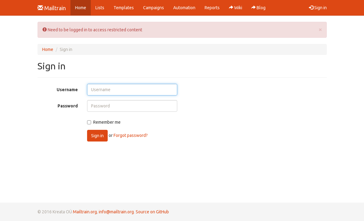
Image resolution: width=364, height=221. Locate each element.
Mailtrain (52, 8)
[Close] (320, 29)
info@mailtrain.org (116, 211)
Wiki (235, 7)
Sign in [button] (318, 7)
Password (68, 105)
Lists (99, 7)
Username (67, 89)
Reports (212, 7)
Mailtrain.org (85, 211)
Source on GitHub (152, 211)
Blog (258, 7)
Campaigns (153, 7)
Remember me (104, 122)
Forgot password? (131, 135)
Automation (184, 7)
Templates (124, 7)
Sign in (97, 135)
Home (83, 7)
